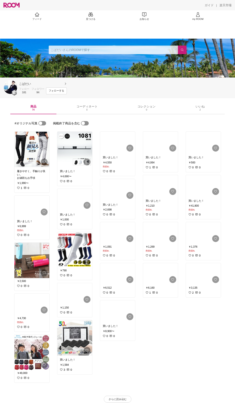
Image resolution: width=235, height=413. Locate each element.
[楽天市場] (225, 5)
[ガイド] (209, 5)
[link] (31, 149)
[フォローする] (56, 90)
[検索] (182, 50)
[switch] (42, 123)
